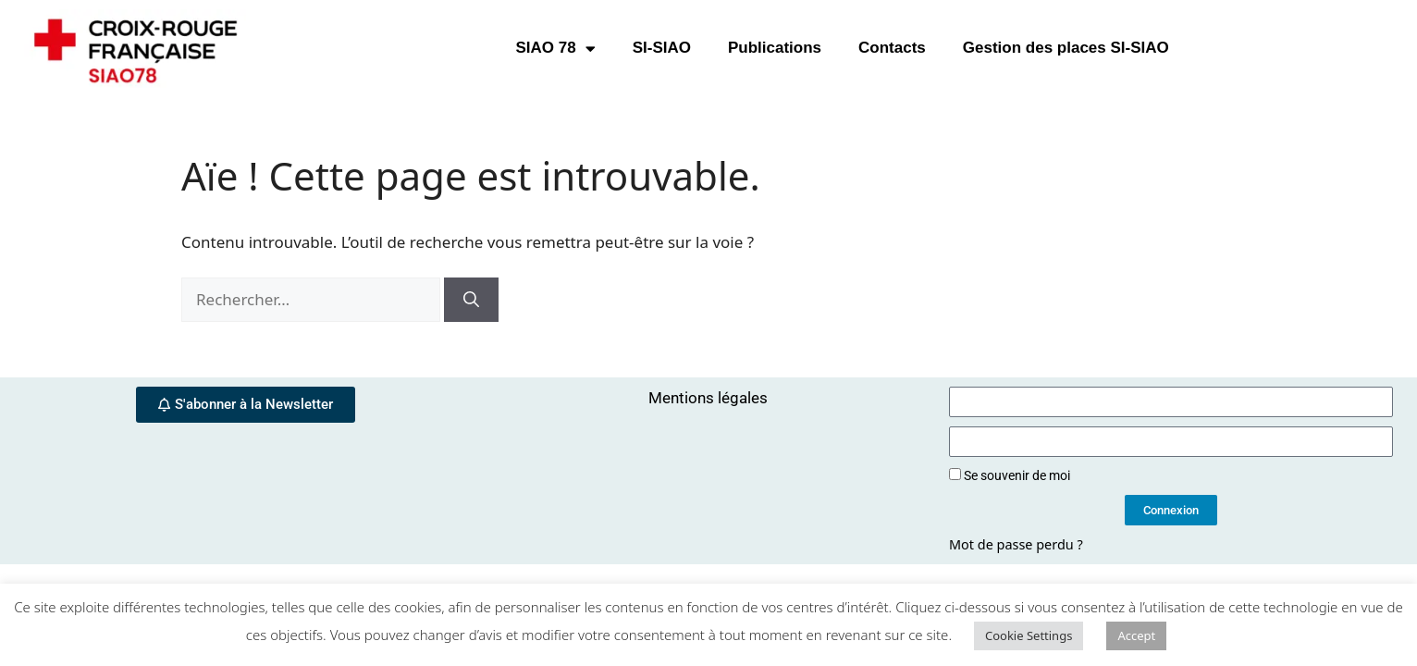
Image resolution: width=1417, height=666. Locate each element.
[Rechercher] (471, 300)
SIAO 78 (555, 48)
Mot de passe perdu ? (1016, 544)
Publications (774, 47)
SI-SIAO (662, 47)
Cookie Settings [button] (1028, 635)
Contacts (892, 47)
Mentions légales (708, 397)
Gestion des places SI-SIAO (1066, 47)
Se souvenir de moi (1009, 476)
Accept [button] (1136, 635)
